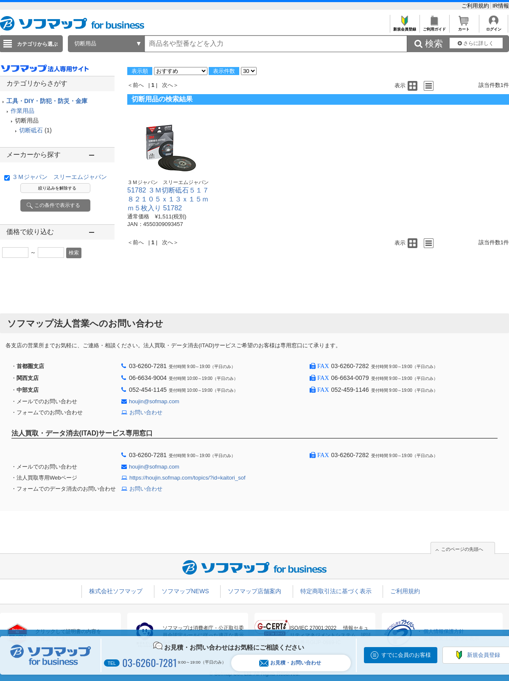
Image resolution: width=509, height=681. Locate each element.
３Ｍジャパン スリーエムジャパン (59, 176)
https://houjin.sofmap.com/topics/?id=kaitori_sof (187, 477)
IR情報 (500, 6)
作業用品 (22, 110)
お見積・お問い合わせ (290, 663)
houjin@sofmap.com (154, 401)
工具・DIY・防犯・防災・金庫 (46, 101)
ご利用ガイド (434, 26)
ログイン (493, 26)
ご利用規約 (476, 6)
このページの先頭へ (462, 549)
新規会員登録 (404, 26)
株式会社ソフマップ (116, 591)
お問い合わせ (145, 412)
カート (464, 26)
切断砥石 (31, 130)
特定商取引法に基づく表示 (336, 591)
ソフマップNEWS (185, 591)
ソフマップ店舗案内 (254, 591)
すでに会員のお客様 (406, 655)
